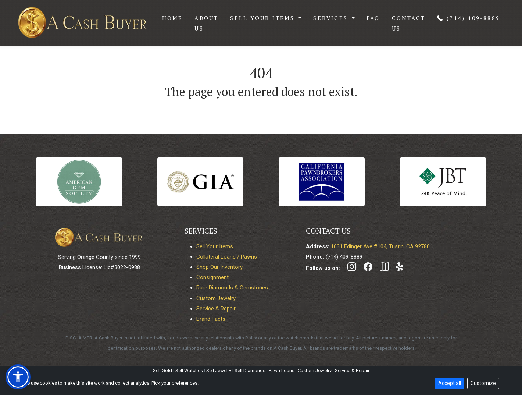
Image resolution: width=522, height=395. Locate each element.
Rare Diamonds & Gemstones (232, 287)
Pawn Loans (281, 370)
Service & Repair (216, 308)
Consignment (212, 277)
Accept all (449, 383)
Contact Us (408, 23)
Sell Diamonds (250, 370)
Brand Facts (210, 319)
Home (172, 18)
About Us (206, 23)
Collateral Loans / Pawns (226, 256)
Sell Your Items (214, 246)
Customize (483, 383)
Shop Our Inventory (219, 267)
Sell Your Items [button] (263, 18)
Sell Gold (162, 370)
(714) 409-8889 (468, 18)
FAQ (373, 18)
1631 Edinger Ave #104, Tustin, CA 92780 (380, 246)
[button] (18, 377)
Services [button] (331, 18)
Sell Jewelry (218, 370)
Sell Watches (189, 370)
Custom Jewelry (216, 298)
